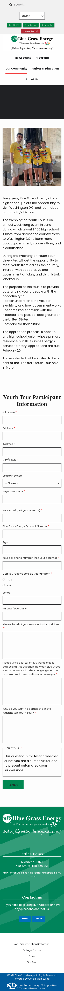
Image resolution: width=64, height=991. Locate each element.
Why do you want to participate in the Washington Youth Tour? (27, 710)
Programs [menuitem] (42, 58)
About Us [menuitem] (32, 79)
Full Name (9, 412)
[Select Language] (32, 15)
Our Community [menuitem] (16, 68)
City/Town (9, 460)
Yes (9, 579)
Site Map (32, 962)
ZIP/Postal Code (13, 491)
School (7, 592)
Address (8, 428)
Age (5, 542)
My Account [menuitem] (23, 58)
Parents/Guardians (15, 608)
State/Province (12, 475)
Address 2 (9, 444)
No (9, 585)
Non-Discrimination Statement (32, 944)
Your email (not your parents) (21, 510)
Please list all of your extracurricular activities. (31, 624)
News (32, 956)
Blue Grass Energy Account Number (25, 526)
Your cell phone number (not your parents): (30, 558)
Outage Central (32, 950)
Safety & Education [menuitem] (45, 68)
